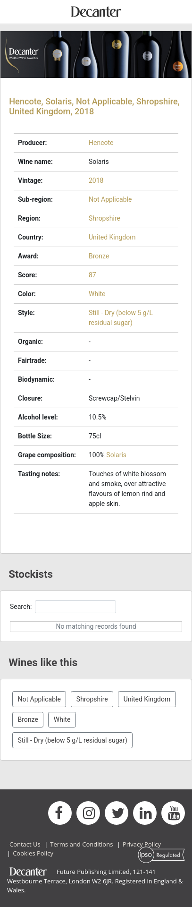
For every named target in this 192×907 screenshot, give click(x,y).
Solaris (116, 455)
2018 (96, 180)
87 (92, 275)
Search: (63, 606)
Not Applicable (110, 199)
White (97, 294)
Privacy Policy (142, 844)
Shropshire (104, 218)
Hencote (101, 142)
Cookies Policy (33, 853)
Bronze (99, 256)
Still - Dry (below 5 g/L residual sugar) (72, 740)
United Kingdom (112, 237)
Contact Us (25, 844)
